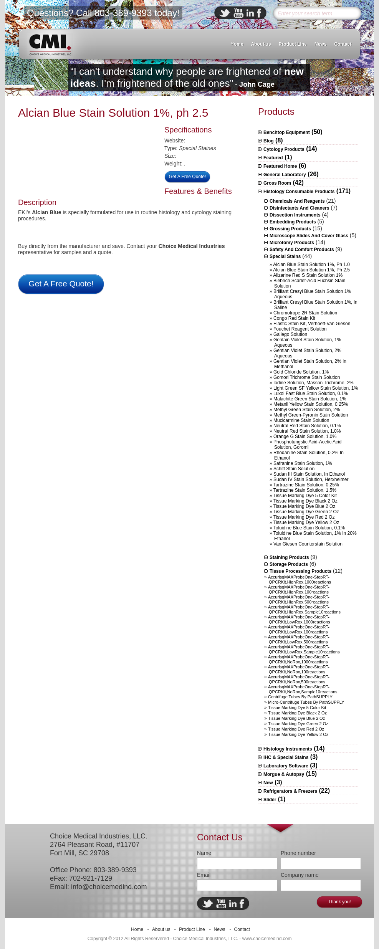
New (268, 782)
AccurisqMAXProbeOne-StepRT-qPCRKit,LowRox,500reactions (298, 639)
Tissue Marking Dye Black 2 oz (305, 501)
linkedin (250, 13)
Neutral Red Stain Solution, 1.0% (307, 431)
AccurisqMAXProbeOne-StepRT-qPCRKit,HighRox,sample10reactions (304, 609)
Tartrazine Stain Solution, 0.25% (306, 485)
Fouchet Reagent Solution (300, 329)
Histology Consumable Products (298, 191)
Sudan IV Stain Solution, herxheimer (310, 479)
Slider (269, 799)
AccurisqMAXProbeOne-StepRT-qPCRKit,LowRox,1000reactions (299, 619)
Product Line (293, 44)
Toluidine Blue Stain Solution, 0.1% (309, 528)
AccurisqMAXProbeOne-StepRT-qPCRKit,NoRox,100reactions (298, 669)
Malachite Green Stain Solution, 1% (309, 399)
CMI (50, 44)
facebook (259, 13)
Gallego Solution (290, 334)
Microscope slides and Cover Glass (309, 235)
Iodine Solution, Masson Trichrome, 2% (313, 382)
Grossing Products (290, 228)
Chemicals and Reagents (297, 201)
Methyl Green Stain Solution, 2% (306, 409)
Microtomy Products (292, 242)
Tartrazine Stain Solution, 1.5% (304, 490)
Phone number (298, 853)
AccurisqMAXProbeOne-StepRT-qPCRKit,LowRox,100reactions (298, 629)
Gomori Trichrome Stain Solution (306, 377)
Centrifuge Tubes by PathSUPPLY (300, 696)
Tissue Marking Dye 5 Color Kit (305, 495)
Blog (268, 141)
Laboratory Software (285, 766)
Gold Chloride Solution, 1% (301, 372)
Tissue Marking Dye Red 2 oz (304, 517)
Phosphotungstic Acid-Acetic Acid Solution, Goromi (307, 444)
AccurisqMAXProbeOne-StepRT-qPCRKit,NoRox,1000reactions (298, 659)
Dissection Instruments (295, 215)
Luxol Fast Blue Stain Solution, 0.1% (310, 393)
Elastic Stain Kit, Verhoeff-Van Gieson (311, 323)
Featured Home (280, 166)
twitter (224, 13)
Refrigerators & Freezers (290, 791)
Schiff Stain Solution (293, 468)
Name (204, 853)
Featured (273, 157)
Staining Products (289, 557)
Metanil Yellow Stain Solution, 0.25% (310, 404)
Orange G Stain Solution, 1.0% (304, 436)
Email (203, 875)
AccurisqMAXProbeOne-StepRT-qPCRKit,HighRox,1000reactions (299, 579)
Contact (342, 44)
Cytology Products (284, 149)
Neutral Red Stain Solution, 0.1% (307, 425)
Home (236, 44)
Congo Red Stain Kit (294, 318)
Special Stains (285, 256)
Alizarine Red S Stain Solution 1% (308, 275)
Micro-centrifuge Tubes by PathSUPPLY (306, 702)
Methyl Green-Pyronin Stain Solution (310, 415)
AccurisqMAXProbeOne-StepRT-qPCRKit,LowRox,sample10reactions (304, 649)
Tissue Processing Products (300, 571)
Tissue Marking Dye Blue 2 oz (304, 506)
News (320, 44)
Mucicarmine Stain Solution (301, 420)
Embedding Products (293, 222)
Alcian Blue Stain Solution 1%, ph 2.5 (113, 112)
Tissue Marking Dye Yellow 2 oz (306, 522)
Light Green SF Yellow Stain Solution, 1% (315, 388)
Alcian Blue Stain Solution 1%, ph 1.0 (311, 264)
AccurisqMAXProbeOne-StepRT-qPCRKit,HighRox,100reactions (298, 589)
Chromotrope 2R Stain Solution (305, 313)
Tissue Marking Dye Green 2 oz (306, 511)
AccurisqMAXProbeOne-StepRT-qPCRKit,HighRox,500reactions (298, 599)
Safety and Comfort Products (302, 249)
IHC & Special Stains (285, 757)
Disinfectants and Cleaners (299, 208)
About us (261, 44)
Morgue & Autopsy (283, 774)
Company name (300, 875)
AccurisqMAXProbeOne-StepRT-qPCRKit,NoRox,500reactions (298, 679)
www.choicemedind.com (267, 938)
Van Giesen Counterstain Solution (308, 544)
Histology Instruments (287, 749)
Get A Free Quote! (187, 176)
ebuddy (238, 13)
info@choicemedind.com (109, 887)
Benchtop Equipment (286, 132)
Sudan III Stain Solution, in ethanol (309, 474)
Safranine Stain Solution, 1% (302, 463)
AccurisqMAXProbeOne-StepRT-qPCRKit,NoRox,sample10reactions (303, 689)
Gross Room (277, 183)
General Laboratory (284, 174)
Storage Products (289, 564)
